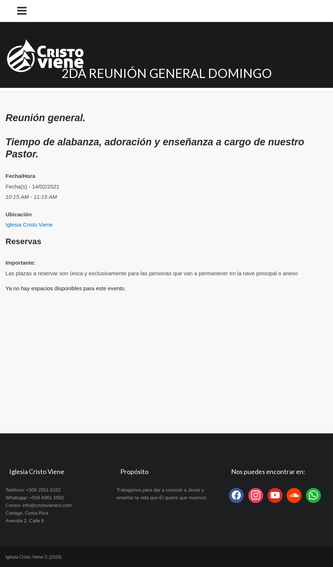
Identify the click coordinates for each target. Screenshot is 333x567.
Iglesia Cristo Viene (29, 224)
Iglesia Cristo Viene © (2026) (33, 557)
